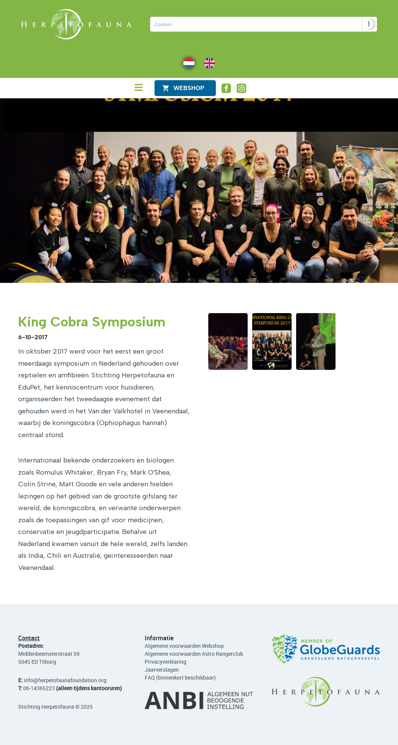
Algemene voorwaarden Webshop (184, 645)
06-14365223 (39, 688)
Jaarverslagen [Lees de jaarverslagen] (162, 669)
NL (186, 62)
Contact (29, 638)
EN (207, 62)
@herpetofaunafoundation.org (69, 680)
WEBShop (188, 88)
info (28, 680)
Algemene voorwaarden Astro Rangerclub (194, 653)
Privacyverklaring (165, 661)
